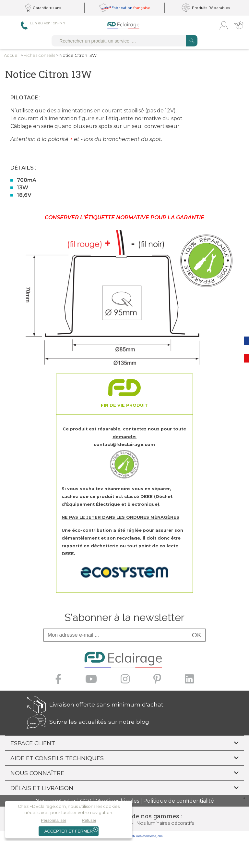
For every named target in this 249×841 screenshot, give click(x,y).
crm (160, 836)
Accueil (11, 55)
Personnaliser (53, 820)
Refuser (89, 820)
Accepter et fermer (68, 831)
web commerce (146, 836)
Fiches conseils (39, 55)
